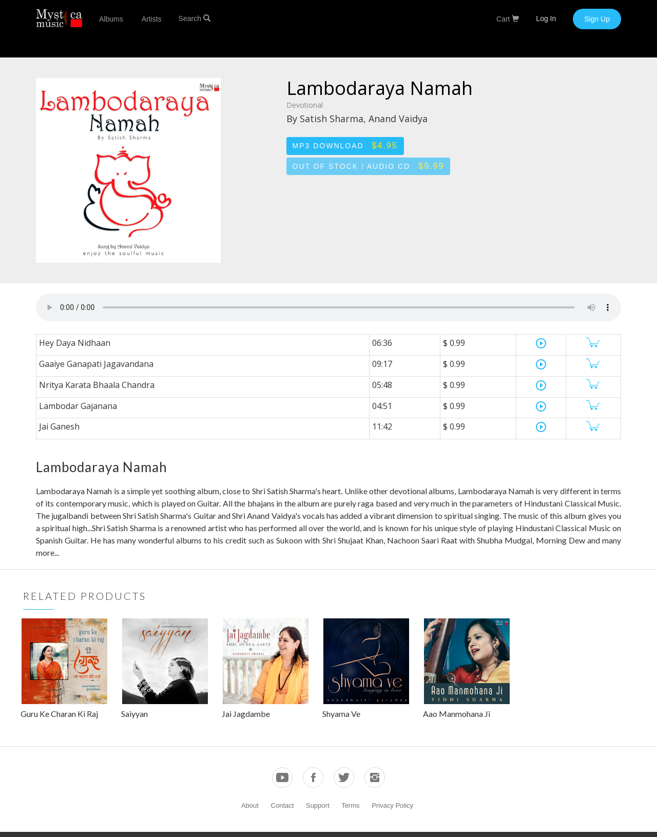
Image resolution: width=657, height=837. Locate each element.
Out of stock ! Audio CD (369, 166)
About (250, 805)
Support (318, 805)
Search (194, 18)
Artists (152, 19)
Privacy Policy (392, 805)
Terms (350, 805)
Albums (111, 19)
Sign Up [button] (597, 19)
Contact (282, 805)
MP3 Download (345, 145)
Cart (507, 19)
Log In (546, 18)
